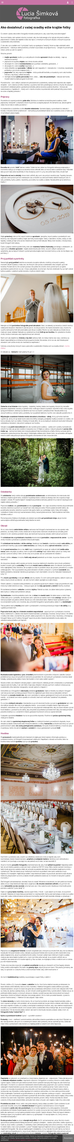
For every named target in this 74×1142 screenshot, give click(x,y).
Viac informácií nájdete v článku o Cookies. (24, 1140)
